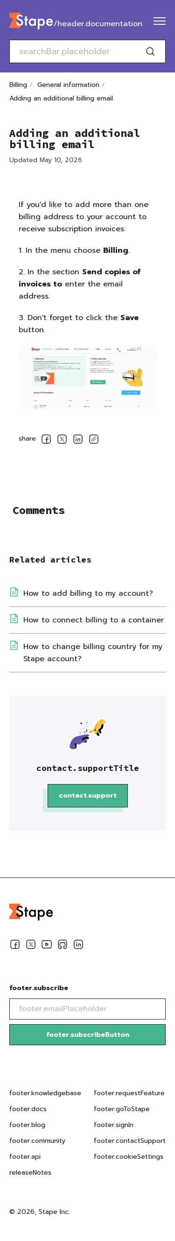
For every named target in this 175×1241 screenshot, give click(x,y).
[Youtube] (46, 946)
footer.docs (28, 1109)
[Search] (150, 51)
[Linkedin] (78, 946)
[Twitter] (30, 946)
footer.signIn (113, 1125)
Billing (18, 85)
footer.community (37, 1141)
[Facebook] (15, 946)
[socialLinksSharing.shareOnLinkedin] (78, 441)
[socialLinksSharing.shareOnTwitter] (62, 441)
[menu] (160, 21)
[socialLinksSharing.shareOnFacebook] (46, 441)
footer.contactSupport (130, 1141)
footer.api (25, 1157)
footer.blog (27, 1125)
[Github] (62, 946)
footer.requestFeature (129, 1093)
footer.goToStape (122, 1109)
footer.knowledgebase (45, 1093)
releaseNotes (30, 1172)
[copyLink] (93, 441)
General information (68, 85)
